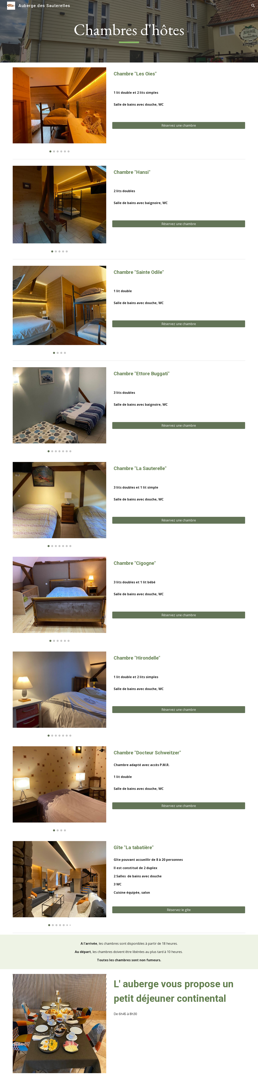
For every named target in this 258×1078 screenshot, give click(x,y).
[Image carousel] (59, 109)
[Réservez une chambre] (178, 125)
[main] (129, 31)
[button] (253, 5)
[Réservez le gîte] (178, 909)
